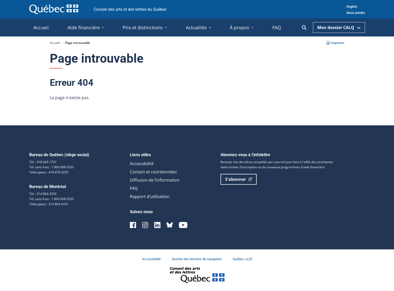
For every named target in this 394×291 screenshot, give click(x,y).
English (352, 6)
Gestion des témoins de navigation (197, 259)
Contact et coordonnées (153, 172)
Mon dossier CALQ (339, 27)
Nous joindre (356, 13)
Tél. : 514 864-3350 (42, 194)
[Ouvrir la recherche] (304, 28)
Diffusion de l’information (154, 180)
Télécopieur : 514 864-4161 (48, 204)
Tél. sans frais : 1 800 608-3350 (51, 167)
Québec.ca (242, 259)
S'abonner (238, 179)
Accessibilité (141, 163)
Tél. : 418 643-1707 (42, 162)
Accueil (55, 43)
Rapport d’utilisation (149, 196)
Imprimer (335, 43)
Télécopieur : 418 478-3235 (48, 172)
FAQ (134, 188)
